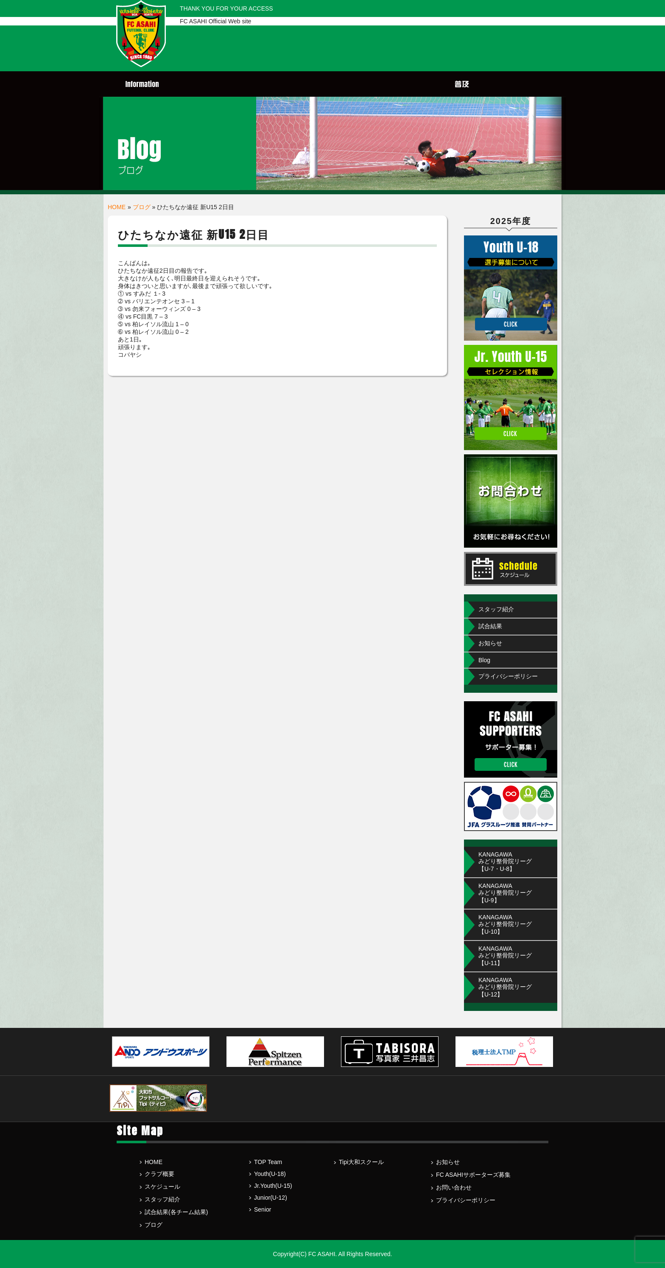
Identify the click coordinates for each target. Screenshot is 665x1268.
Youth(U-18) (270, 1173)
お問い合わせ (454, 1187)
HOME (117, 207)
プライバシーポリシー (508, 676)
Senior (262, 1209)
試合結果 (490, 626)
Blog (484, 660)
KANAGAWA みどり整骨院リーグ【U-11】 (505, 955)
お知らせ (490, 643)
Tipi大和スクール (361, 1162)
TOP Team (268, 1162)
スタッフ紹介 (496, 609)
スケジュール (162, 1186)
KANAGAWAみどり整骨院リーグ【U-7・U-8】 (505, 861)
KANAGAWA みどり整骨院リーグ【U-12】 (505, 987)
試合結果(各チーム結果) (176, 1212)
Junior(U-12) (270, 1197)
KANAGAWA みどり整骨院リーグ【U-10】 (505, 924)
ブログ (142, 207)
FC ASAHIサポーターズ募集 (473, 1174)
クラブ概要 (159, 1173)
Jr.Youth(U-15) (273, 1185)
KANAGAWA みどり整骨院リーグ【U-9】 (505, 893)
